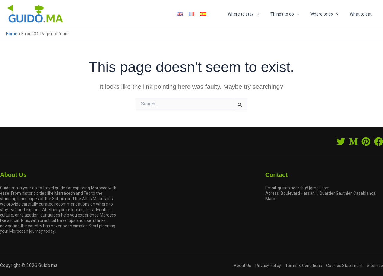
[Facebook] (378, 141)
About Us (242, 265)
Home (11, 33)
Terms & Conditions (303, 265)
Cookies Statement (344, 265)
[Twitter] (340, 141)
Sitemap (375, 265)
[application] (266, 14)
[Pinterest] (365, 141)
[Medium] (353, 141)
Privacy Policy (268, 265)
